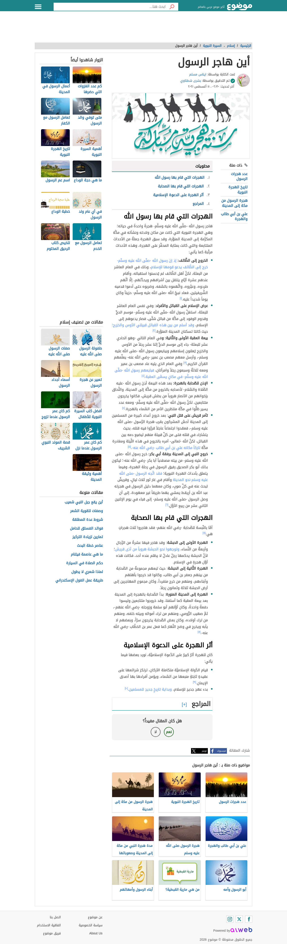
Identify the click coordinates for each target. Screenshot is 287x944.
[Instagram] (229, 919)
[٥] (129, 446)
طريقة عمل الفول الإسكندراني (79, 580)
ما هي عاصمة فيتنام (87, 554)
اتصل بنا (55, 917)
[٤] (142, 375)
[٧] (204, 532)
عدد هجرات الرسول (239, 176)
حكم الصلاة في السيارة (84, 563)
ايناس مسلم (197, 74)
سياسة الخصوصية (90, 925)
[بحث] (172, 7)
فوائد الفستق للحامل (86, 528)
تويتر (204, 751)
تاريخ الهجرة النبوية (238, 189)
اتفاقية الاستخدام (49, 925)
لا (155, 731)
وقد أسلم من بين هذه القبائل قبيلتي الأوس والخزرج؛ (153, 325)
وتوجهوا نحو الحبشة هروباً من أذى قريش (147, 549)
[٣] (185, 362)
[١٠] (126, 688)
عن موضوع (95, 917)
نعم (169, 731)
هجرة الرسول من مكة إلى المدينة (234, 203)
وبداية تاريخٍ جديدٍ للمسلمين (150, 689)
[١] (181, 298)
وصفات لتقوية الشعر (86, 511)
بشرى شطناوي (190, 81)
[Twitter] (239, 919)
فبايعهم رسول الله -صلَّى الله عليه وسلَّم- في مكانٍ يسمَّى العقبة (161, 373)
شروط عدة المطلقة (87, 520)
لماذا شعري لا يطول (87, 572)
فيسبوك (221, 751)
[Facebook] (248, 919)
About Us (95, 933)
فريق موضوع (52, 933)
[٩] (194, 682)
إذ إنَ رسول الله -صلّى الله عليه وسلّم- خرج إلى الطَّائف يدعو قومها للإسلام (162, 263)
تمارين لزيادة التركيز (87, 537)
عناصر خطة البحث (90, 546)
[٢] (154, 330)
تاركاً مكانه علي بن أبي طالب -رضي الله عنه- (166, 447)
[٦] (166, 504)
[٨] (199, 631)
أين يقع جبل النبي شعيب (84, 502)
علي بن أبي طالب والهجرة (234, 216)
